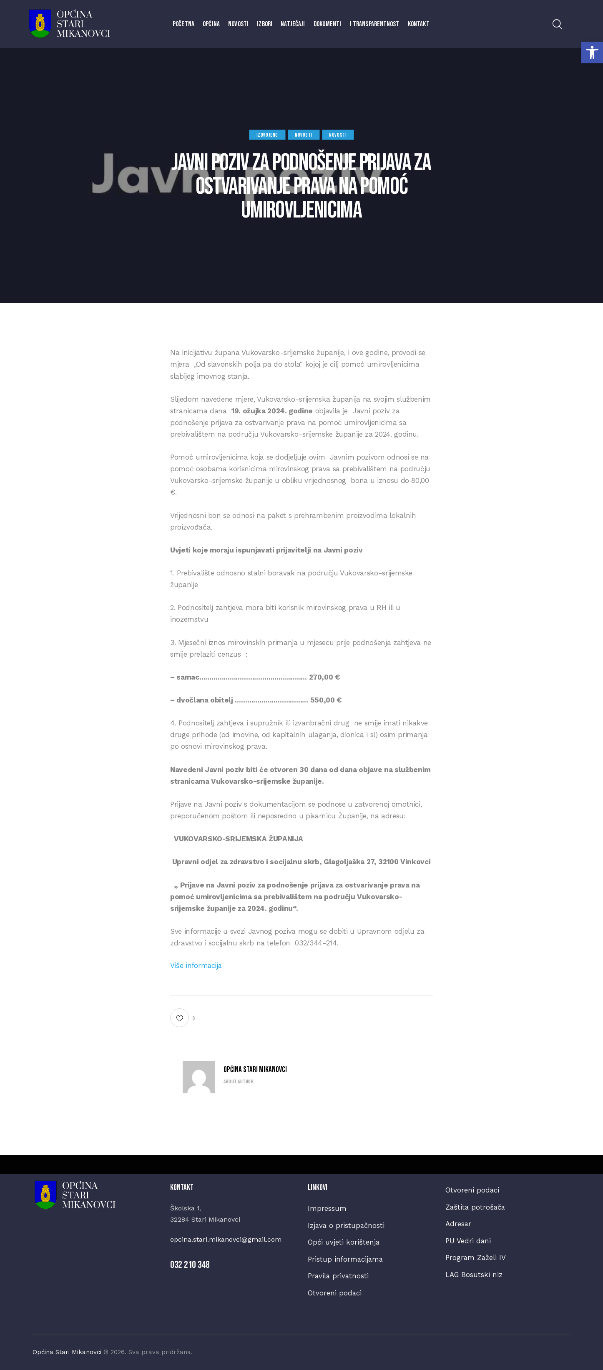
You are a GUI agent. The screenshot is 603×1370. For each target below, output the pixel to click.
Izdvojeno (267, 135)
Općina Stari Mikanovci (255, 1070)
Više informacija (196, 965)
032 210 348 (190, 1265)
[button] (592, 52)
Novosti (303, 135)
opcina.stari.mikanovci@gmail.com (225, 1240)
